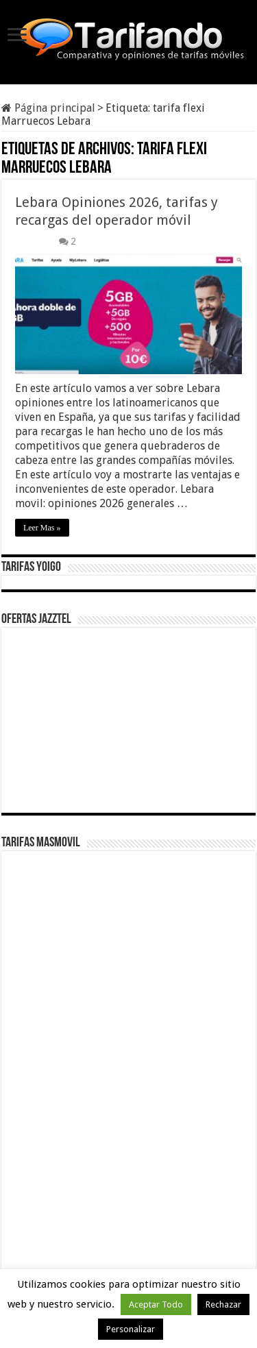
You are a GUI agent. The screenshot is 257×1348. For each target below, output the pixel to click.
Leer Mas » (42, 527)
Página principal (48, 107)
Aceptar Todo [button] (156, 1304)
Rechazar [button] (223, 1304)
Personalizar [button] (130, 1329)
